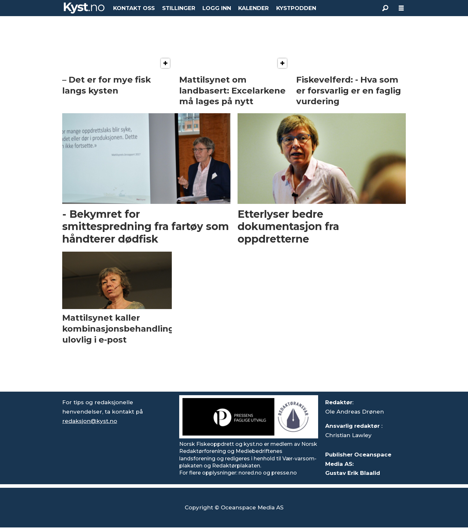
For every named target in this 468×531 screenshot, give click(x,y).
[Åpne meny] (401, 8)
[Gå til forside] (84, 8)
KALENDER (253, 8)
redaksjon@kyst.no (89, 421)
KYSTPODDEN (296, 8)
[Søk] (385, 8)
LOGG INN (216, 8)
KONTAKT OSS (134, 8)
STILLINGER (178, 8)
